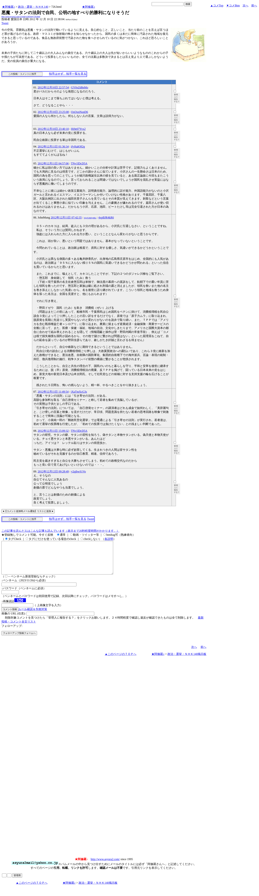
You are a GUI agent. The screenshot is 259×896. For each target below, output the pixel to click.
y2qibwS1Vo (78, 471)
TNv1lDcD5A (79, 163)
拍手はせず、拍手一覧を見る (67, 73)
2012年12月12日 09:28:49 (53, 471)
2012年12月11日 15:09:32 (53, 430)
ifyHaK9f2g (78, 146)
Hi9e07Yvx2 (78, 128)
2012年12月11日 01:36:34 (53, 146)
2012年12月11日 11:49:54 (53, 391)
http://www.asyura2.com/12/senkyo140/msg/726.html (20, 16)
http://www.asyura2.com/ (105, 865)
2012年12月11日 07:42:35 (66, 217)
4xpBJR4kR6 (106, 217)
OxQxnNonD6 (79, 111)
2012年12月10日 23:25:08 (53, 111)
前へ (254, 5)
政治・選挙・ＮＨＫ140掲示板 (186, 660)
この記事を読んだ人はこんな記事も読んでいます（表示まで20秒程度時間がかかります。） (60, 530)
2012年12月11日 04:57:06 (53, 163)
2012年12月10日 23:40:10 (53, 128)
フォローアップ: (11, 632)
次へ (245, 5)
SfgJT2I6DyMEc (90, 218)
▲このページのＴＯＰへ (120, 660)
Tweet (4, 23)
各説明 (108, 538)
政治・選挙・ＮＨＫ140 (33, 6)
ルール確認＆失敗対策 (32, 615)
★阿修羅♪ (8, 6)
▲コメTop (216, 5)
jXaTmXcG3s (79, 391)
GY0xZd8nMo (79, 87)
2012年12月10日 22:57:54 (53, 87)
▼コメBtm (233, 5)
